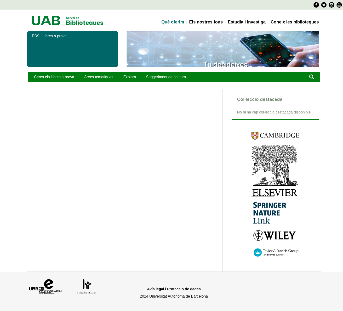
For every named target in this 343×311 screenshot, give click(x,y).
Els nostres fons (206, 22)
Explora (129, 77)
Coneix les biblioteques (295, 22)
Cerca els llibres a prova (54, 77)
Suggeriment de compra (166, 77)
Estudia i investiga (247, 22)
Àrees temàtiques (98, 77)
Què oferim (172, 22)
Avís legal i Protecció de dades (174, 289)
